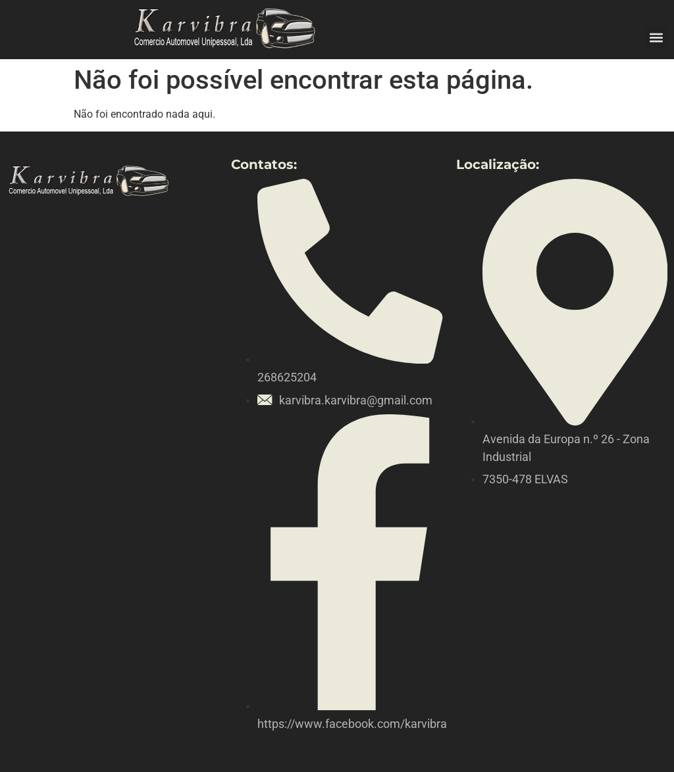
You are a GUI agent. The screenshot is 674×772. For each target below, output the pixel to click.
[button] (656, 37)
